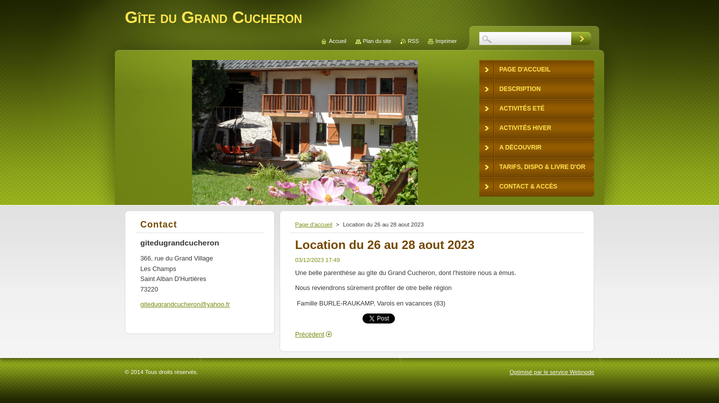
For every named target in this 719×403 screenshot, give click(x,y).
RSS (413, 41)
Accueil (338, 41)
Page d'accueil (314, 225)
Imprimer (446, 41)
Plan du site (377, 41)
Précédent (309, 334)
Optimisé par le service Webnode (552, 372)
